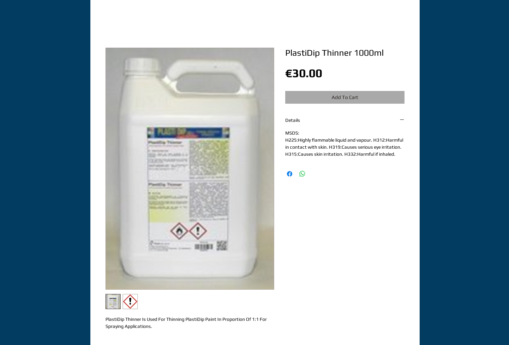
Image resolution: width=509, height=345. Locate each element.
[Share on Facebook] (290, 174)
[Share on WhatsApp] (302, 174)
